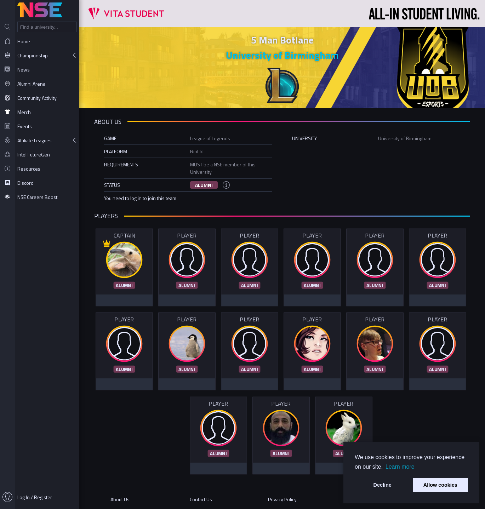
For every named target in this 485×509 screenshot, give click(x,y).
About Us (120, 499)
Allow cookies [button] (440, 485)
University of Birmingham (282, 55)
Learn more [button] (400, 467)
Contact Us (201, 499)
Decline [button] (382, 485)
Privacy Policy (282, 499)
